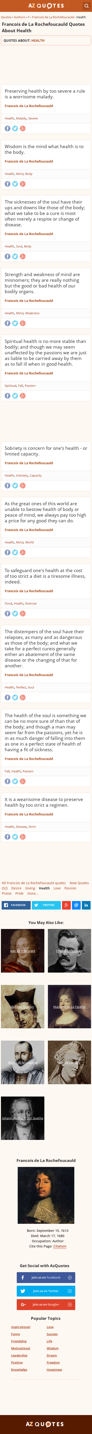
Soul (19, 246)
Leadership (19, 1355)
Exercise (31, 603)
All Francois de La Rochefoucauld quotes (34, 883)
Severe (33, 118)
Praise (7, 893)
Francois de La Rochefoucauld (53, 17)
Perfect (21, 687)
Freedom (53, 1362)
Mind (19, 174)
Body (29, 174)
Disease (21, 826)
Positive (17, 1362)
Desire (16, 888)
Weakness (32, 313)
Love (57, 888)
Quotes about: (46, 40)
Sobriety (22, 475)
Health (9, 118)
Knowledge (19, 1369)
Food (8, 603)
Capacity (36, 475)
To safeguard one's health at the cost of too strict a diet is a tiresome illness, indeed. (45, 576)
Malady (21, 118)
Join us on (46, 1277)
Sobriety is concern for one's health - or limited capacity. (46, 451)
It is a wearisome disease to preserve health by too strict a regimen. (44, 802)
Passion (30, 385)
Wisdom (53, 1348)
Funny (15, 1334)
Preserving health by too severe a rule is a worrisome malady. (45, 94)
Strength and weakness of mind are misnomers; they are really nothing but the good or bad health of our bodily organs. (42, 283)
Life (49, 1341)
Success (52, 1334)
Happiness (54, 1369)
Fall (20, 385)
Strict (32, 826)
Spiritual (10, 385)
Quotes (6, 17)
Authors (19, 17)
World (29, 542)
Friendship (19, 1341)
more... (32, 893)
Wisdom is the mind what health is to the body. (44, 149)
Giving (30, 888)
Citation (59, 1246)
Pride (19, 893)
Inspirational (20, 1327)
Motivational (20, 1348)
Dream (52, 1355)
